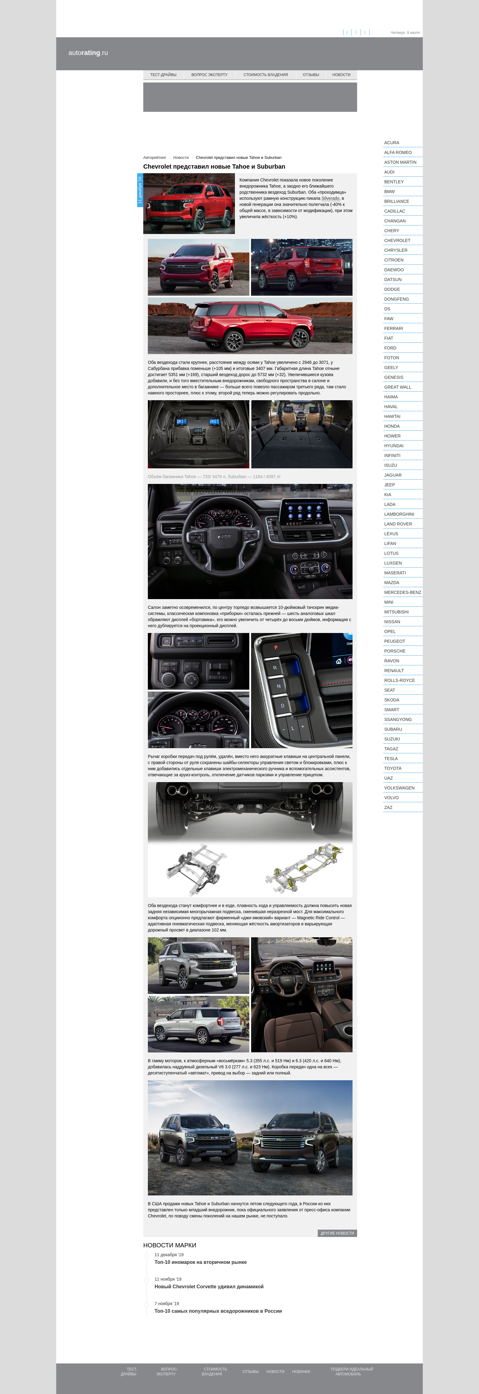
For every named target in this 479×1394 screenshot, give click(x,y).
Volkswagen (399, 787)
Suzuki (392, 739)
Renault (394, 670)
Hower (392, 436)
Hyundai (394, 445)
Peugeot (394, 641)
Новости (341, 75)
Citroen (394, 260)
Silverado (330, 198)
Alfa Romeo (398, 152)
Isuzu (390, 465)
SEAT (389, 690)
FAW (388, 318)
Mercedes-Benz (402, 592)
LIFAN (390, 543)
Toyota (392, 768)
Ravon (391, 660)
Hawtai (392, 416)
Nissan (392, 621)
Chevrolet (397, 240)
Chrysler (396, 250)
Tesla (391, 758)
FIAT (388, 338)
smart (391, 709)
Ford (390, 348)
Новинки (301, 1372)
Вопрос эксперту (210, 75)
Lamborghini (399, 514)
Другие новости (337, 1233)
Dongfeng (396, 299)
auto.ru (88, 53)
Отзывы (311, 75)
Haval (391, 406)
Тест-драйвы (163, 75)
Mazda (391, 582)
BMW (389, 191)
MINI (388, 602)
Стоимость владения (265, 75)
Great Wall (397, 387)
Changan (395, 220)
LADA (390, 504)
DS (387, 308)
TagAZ (391, 748)
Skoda (391, 699)
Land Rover (398, 523)
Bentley (394, 181)
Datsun (393, 279)
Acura (391, 142)
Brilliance (396, 201)
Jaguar (393, 475)
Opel (390, 631)
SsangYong (398, 719)
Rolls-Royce (399, 680)
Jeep (389, 484)
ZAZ (388, 807)
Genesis (393, 377)
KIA (387, 494)
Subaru (393, 729)
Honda (392, 426)
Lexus (391, 533)
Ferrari (393, 328)
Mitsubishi (396, 611)
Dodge (392, 289)
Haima (391, 396)
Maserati (395, 572)
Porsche (394, 651)
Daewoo (394, 269)
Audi (389, 172)
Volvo (391, 797)
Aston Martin (400, 162)
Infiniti (392, 455)
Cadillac (394, 211)
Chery (391, 230)
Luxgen (393, 563)
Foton (391, 357)
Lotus (391, 553)
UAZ (388, 778)
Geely (391, 367)
